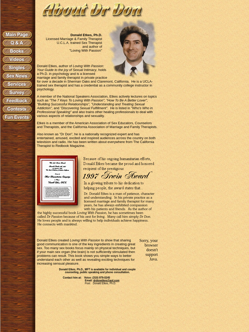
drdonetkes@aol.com (106, 280)
